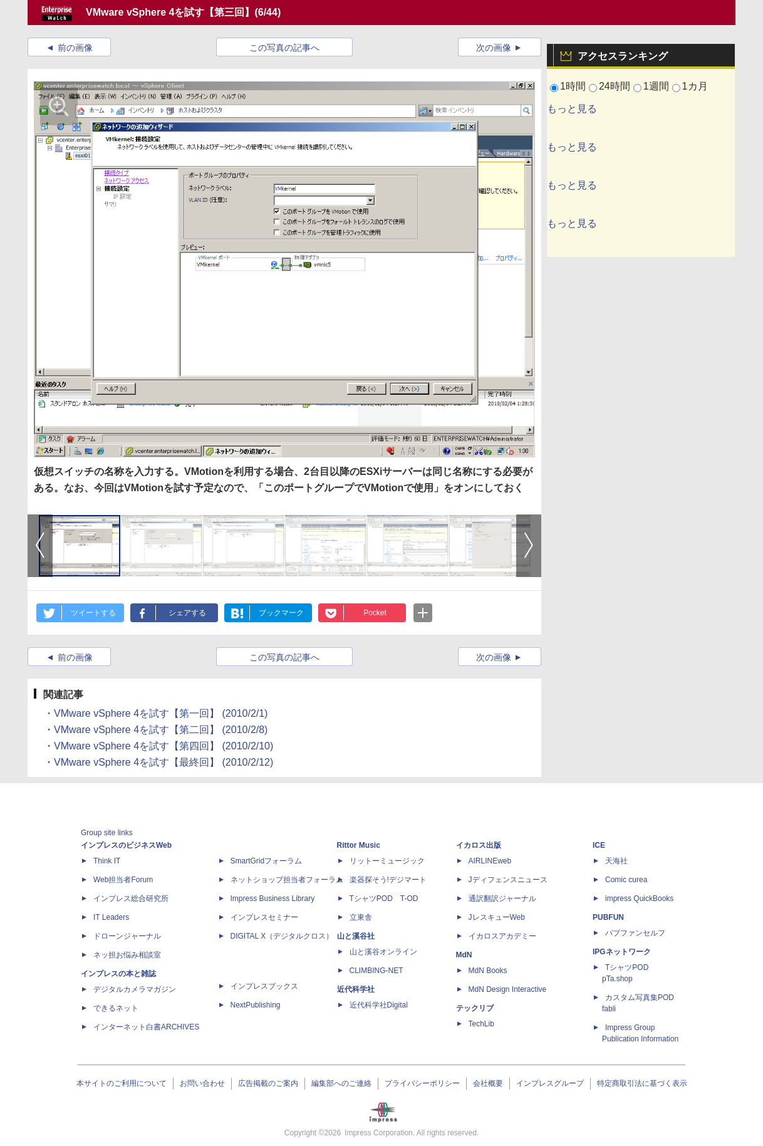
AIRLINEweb (490, 861)
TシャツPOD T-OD (384, 898)
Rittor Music (358, 845)
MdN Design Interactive (508, 989)
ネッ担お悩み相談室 (127, 955)
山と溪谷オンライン (383, 951)
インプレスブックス (264, 986)
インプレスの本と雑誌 (118, 973)
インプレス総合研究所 (131, 898)
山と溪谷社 (356, 936)
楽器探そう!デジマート (388, 879)
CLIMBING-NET (376, 970)
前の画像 (75, 48)
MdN (464, 955)
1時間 (573, 86)
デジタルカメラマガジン (134, 989)
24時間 (614, 86)
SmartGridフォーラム (267, 861)
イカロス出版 (478, 845)
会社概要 (488, 1083)
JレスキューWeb (497, 917)
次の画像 (493, 48)
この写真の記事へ (284, 48)
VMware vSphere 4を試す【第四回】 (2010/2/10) (163, 746)
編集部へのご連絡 (341, 1083)
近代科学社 (356, 989)
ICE (599, 845)
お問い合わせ (202, 1083)
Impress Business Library (273, 898)
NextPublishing (256, 1005)
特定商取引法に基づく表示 (642, 1083)
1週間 (656, 86)
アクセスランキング (623, 56)
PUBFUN (608, 917)
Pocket (375, 612)
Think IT (106, 861)
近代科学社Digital (379, 1005)
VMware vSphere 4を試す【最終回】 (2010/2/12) (163, 762)
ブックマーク (281, 612)
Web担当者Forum (123, 879)
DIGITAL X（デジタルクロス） (282, 936)
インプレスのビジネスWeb (126, 845)
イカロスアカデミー (502, 936)
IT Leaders (111, 917)
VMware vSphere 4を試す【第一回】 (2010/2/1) (160, 713)
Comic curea (626, 879)
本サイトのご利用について (121, 1083)
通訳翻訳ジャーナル (502, 898)
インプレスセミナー (264, 917)
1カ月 (695, 86)
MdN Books (488, 970)
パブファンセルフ (635, 933)
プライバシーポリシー (422, 1083)
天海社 (616, 861)
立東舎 (361, 917)
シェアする (187, 612)
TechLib (481, 1023)
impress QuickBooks (639, 898)
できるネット (115, 1008)
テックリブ (475, 1008)
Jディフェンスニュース (508, 879)
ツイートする (93, 612)
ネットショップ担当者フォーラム (287, 879)
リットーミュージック (387, 861)
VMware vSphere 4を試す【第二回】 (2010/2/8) (160, 729)
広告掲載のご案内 (268, 1083)
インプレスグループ (550, 1083)
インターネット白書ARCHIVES (146, 1027)
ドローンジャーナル (127, 936)
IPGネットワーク (622, 951)
